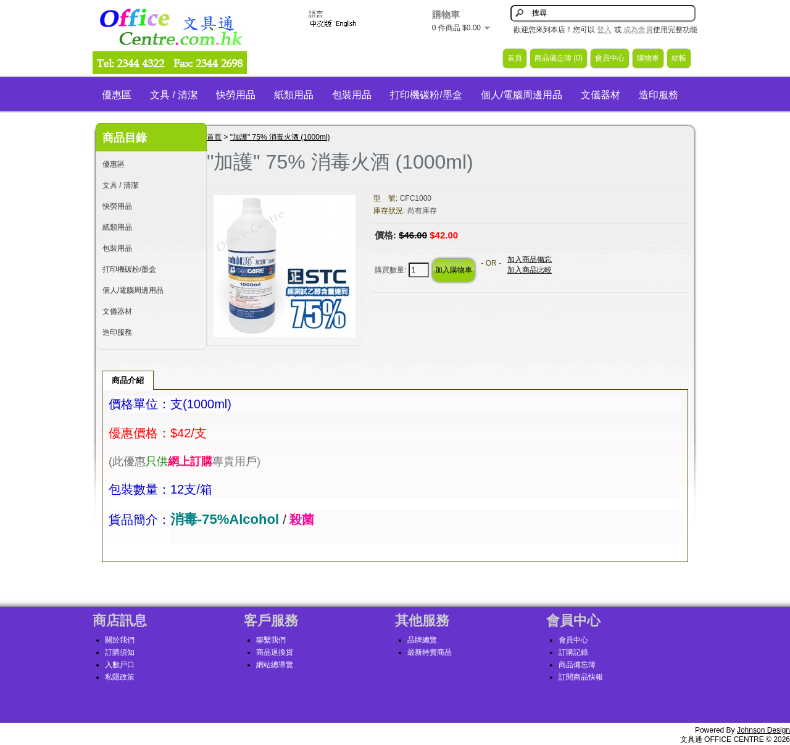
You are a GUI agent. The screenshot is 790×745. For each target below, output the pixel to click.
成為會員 (638, 29)
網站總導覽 (274, 664)
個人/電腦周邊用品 (521, 95)
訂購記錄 (573, 652)
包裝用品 (352, 95)
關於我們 (120, 640)
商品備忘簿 (577, 664)
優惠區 (116, 95)
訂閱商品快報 (581, 677)
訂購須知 (120, 652)
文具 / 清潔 (174, 95)
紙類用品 (294, 95)
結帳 (679, 58)
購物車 (648, 58)
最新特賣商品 (429, 652)
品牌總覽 (422, 640)
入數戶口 (120, 664)
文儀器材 (600, 95)
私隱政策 (120, 677)
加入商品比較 (529, 270)
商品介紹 (128, 380)
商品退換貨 (274, 652)
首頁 (514, 58)
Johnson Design (763, 730)
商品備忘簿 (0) (558, 58)
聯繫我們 (271, 640)
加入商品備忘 (529, 259)
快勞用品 (236, 95)
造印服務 (658, 95)
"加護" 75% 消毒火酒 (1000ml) (280, 137)
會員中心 (610, 58)
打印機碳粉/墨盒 (426, 95)
